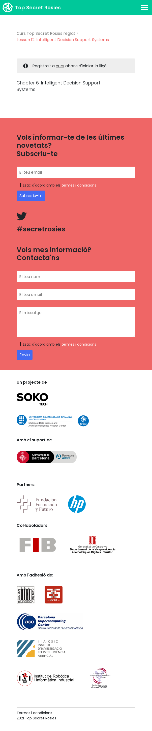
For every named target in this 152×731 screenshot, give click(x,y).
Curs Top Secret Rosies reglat (46, 33)
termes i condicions (79, 185)
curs (60, 66)
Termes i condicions (34, 712)
